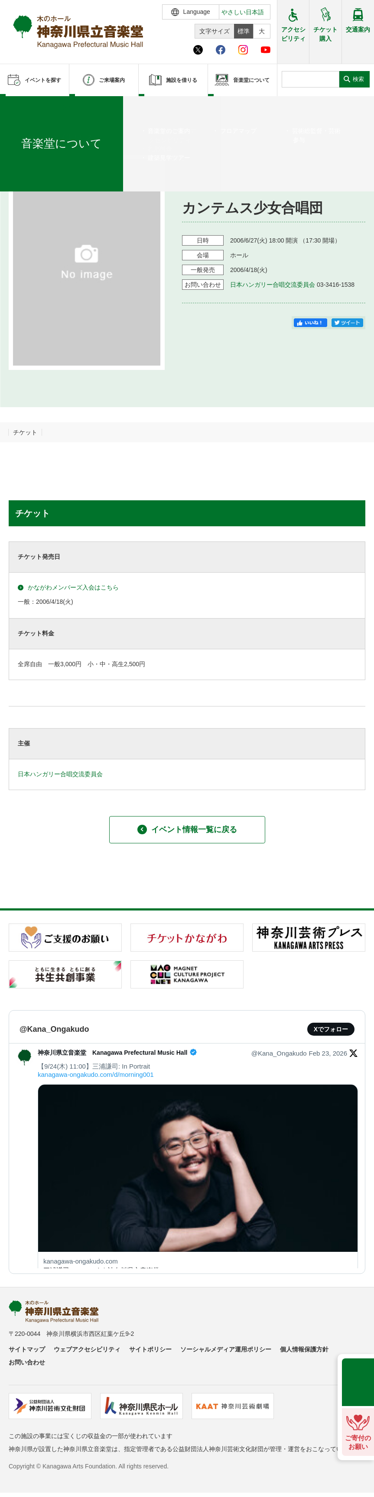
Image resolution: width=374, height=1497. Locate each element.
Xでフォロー (331, 1029)
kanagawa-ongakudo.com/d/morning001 (96, 1074)
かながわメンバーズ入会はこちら (68, 587)
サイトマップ (27, 1349)
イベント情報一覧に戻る (187, 829)
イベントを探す (54, 107)
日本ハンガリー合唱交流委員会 (272, 284)
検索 (358, 79)
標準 (243, 31)
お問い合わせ (27, 1362)
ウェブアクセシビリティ (87, 1349)
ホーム (21, 107)
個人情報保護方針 (304, 1349)
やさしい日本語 (242, 12)
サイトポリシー (150, 1349)
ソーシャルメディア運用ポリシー (225, 1349)
